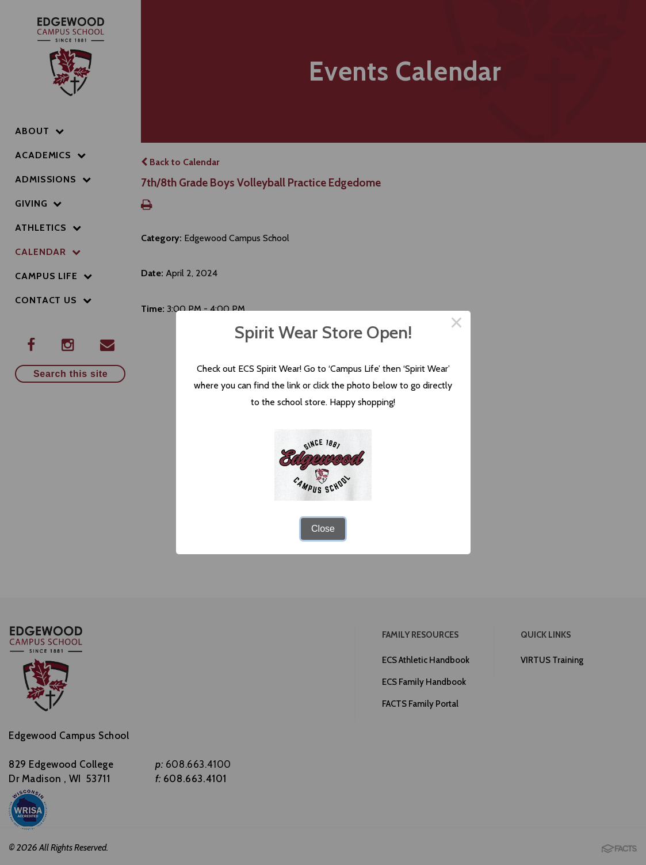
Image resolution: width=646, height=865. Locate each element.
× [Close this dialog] (457, 324)
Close (323, 529)
